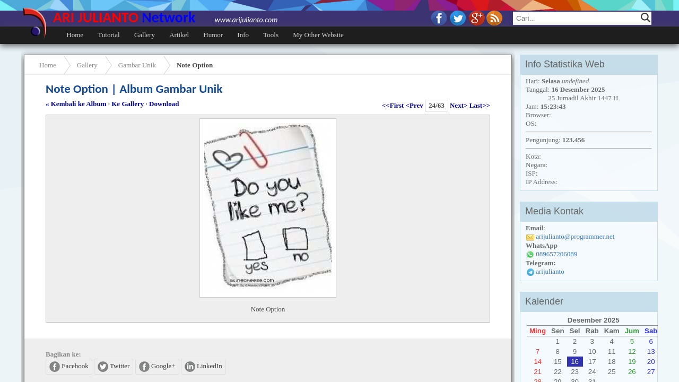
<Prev (414, 105)
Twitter (113, 366)
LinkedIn (203, 366)
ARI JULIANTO (165, 17)
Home (74, 35)
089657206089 (556, 254)
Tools (270, 35)
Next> (458, 105)
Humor (213, 35)
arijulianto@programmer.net (575, 236)
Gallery (144, 35)
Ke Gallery (127, 104)
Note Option (195, 65)
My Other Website (318, 35)
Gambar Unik (137, 65)
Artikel (179, 35)
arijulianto (550, 271)
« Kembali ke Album (76, 104)
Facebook (69, 366)
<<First (393, 105)
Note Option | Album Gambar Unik (134, 88)
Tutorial (108, 35)
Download (164, 104)
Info (243, 35)
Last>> (479, 105)
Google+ (157, 366)
